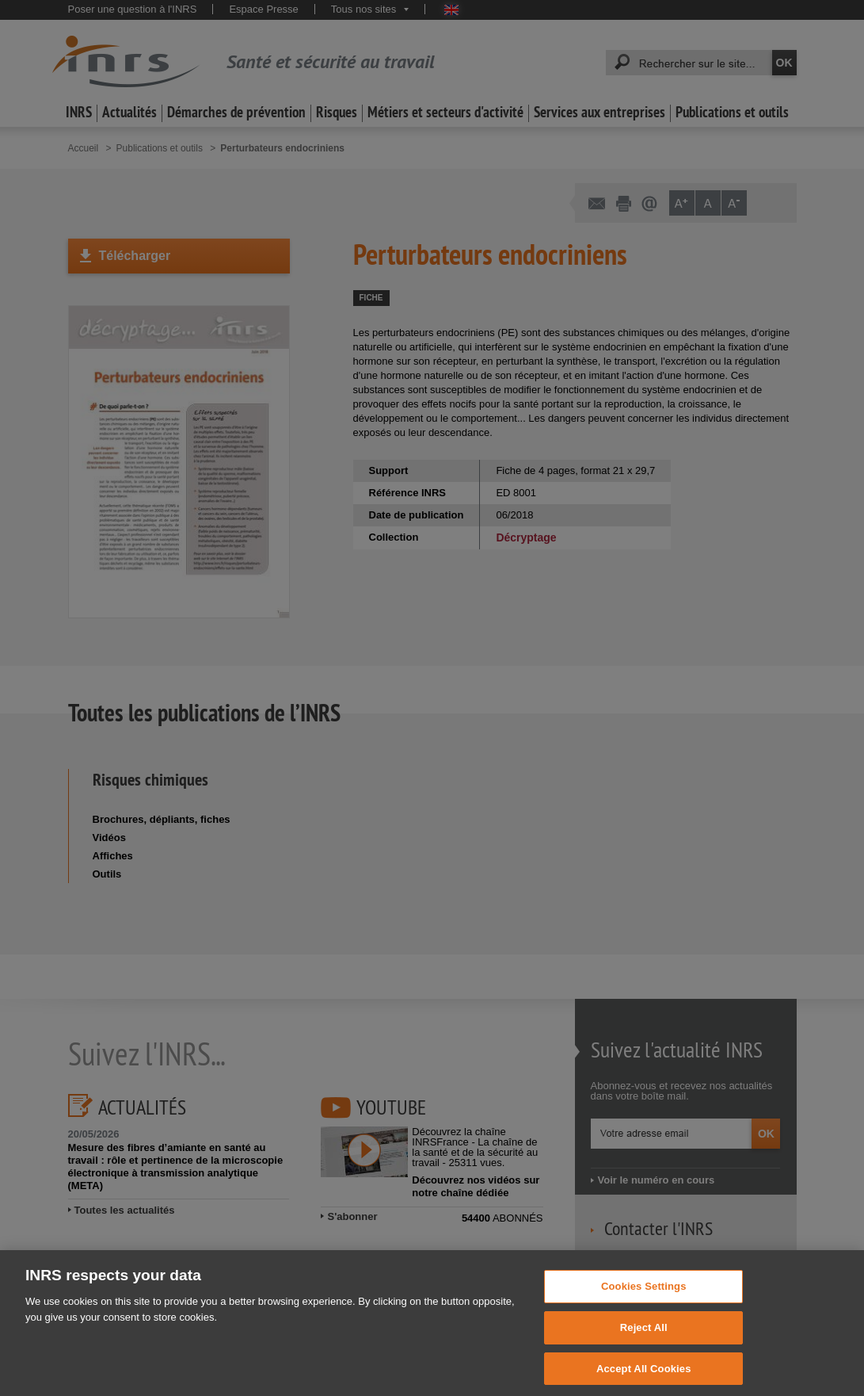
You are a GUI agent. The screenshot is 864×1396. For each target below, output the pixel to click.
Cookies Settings (644, 1297)
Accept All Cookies (643, 1379)
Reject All (644, 1338)
